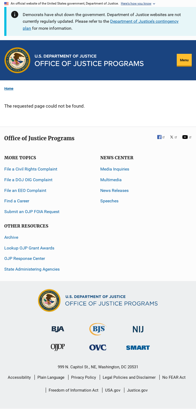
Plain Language (50, 377)
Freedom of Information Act (73, 390)
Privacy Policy (83, 377)
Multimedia (111, 179)
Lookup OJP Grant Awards (29, 248)
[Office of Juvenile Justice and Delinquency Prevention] (58, 348)
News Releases (114, 190)
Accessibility (19, 377)
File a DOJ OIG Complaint (28, 179)
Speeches (109, 200)
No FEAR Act (174, 377)
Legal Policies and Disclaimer (129, 377)
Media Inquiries (114, 169)
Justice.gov (137, 390)
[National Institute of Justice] (138, 327)
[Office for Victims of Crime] (97, 347)
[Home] (89, 60)
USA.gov (112, 390)
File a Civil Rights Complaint (30, 169)
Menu (184, 60)
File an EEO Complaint (25, 190)
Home (8, 88)
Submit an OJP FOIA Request (31, 211)
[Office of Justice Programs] (17, 60)
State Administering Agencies (32, 269)
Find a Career (16, 200)
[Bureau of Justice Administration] (58, 326)
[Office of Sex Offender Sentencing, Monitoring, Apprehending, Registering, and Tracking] (138, 346)
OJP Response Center (24, 258)
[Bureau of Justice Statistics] (98, 333)
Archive (11, 237)
